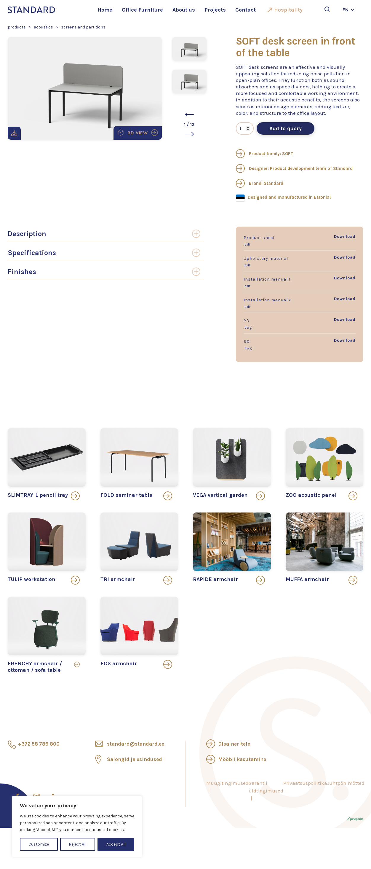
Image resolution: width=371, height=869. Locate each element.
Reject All (78, 844)
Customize (38, 844)
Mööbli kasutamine (242, 759)
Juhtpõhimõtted (345, 783)
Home (104, 10)
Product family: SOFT (264, 153)
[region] (77, 826)
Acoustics (43, 27)
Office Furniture (142, 10)
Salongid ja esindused (134, 759)
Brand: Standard (259, 183)
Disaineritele (234, 744)
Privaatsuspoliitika (305, 783)
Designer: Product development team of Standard (294, 168)
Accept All (116, 844)
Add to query (285, 128)
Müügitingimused (227, 783)
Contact (245, 10)
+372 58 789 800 (39, 744)
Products (17, 27)
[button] (189, 114)
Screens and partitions (83, 27)
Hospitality (288, 10)
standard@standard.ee (135, 744)
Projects (215, 10)
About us (183, 10)
